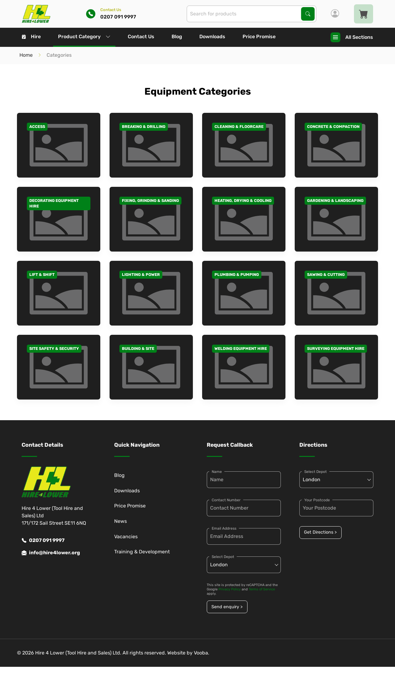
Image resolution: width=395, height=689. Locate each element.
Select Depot (223, 557)
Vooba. (201, 653)
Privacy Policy (229, 589)
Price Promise (259, 36)
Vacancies (126, 536)
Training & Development (142, 552)
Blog (177, 36)
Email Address (224, 528)
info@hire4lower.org (51, 552)
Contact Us (141, 36)
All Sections (352, 37)
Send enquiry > (227, 606)
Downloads (212, 36)
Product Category (84, 36)
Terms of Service (262, 589)
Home (26, 55)
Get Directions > (320, 532)
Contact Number (226, 500)
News (120, 521)
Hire (31, 36)
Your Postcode (317, 500)
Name (217, 472)
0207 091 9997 (43, 540)
